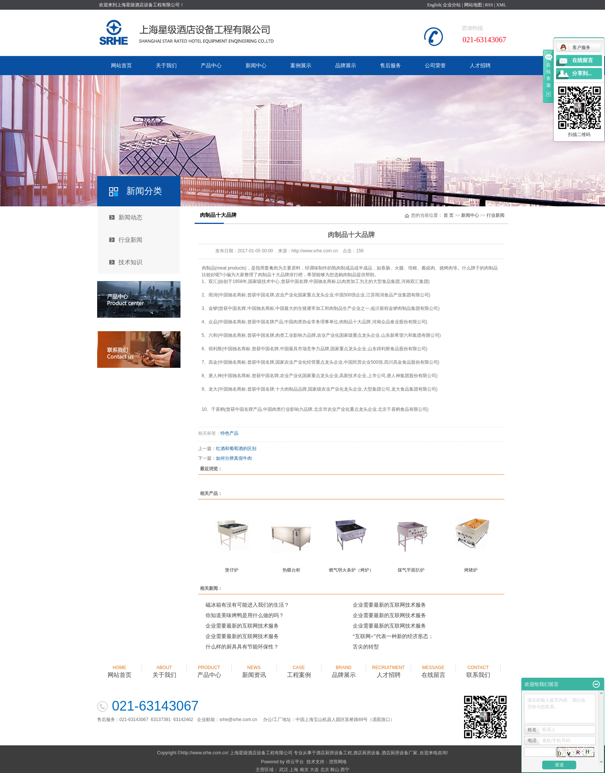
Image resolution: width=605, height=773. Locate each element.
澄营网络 (338, 761)
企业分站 (452, 4)
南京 (304, 769)
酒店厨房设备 (366, 752)
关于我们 (166, 65)
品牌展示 (345, 65)
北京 (324, 769)
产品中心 (211, 65)
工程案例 (299, 668)
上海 (293, 769)
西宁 (344, 769)
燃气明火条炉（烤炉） (351, 570)
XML (501, 4)
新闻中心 (256, 65)
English (434, 4)
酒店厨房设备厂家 (399, 752)
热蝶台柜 (291, 570)
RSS (489, 4)
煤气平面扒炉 (411, 570)
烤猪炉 (471, 570)
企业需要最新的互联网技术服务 (389, 605)
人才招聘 (480, 65)
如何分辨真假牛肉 (234, 458)
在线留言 (433, 668)
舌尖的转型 (366, 647)
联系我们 (478, 668)
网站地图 (473, 4)
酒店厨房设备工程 (334, 752)
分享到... (582, 73)
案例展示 (300, 65)
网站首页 (121, 65)
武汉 (283, 769)
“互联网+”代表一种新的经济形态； (393, 636)
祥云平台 (295, 761)
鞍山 (334, 769)
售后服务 (390, 65)
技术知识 (130, 262)
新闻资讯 (254, 668)
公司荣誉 (435, 65)
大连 (314, 769)
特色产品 (229, 433)
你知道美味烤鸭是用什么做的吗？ (245, 615)
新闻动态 (130, 217)
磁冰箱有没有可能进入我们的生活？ (247, 605)
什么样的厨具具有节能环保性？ (242, 647)
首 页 (449, 215)
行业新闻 (130, 240)
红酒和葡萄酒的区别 (236, 448)
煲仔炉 (231, 570)
